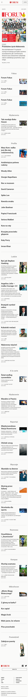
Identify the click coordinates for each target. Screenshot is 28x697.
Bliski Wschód (19, 677)
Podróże (17, 682)
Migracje (18, 679)
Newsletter (14, 669)
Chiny (2, 682)
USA (2, 680)
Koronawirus (18, 680)
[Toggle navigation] (2, 2)
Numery (2, 677)
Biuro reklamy (4, 695)
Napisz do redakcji (5, 688)
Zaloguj (25, 2)
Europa (2, 679)
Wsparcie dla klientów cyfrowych (8, 691)
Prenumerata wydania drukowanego (8, 693)
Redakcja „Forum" (5, 686)
